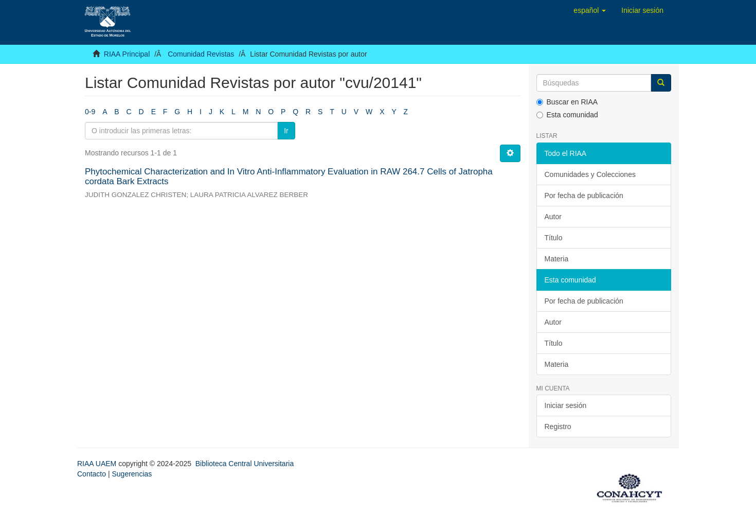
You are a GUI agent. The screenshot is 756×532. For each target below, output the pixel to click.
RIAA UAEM (97, 463)
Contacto (91, 474)
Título (554, 238)
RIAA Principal (127, 54)
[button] (590, 10)
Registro (558, 426)
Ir (286, 131)
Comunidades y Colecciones (590, 174)
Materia (557, 259)
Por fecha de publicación (584, 195)
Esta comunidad (567, 115)
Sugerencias (132, 474)
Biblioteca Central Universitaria (244, 463)
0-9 (90, 112)
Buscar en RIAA (567, 102)
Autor (553, 216)
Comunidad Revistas (201, 54)
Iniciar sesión (566, 405)
